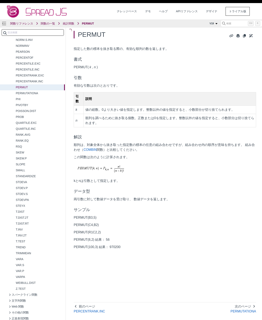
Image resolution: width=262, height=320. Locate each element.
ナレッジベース (127, 11)
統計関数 (68, 23)
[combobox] (33, 32)
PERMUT (88, 23)
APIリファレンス (187, 11)
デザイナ (211, 11)
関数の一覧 (48, 23)
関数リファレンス (21, 23)
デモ (148, 11)
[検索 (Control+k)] (241, 23)
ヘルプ (163, 11)
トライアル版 (237, 11)
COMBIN (90, 149)
